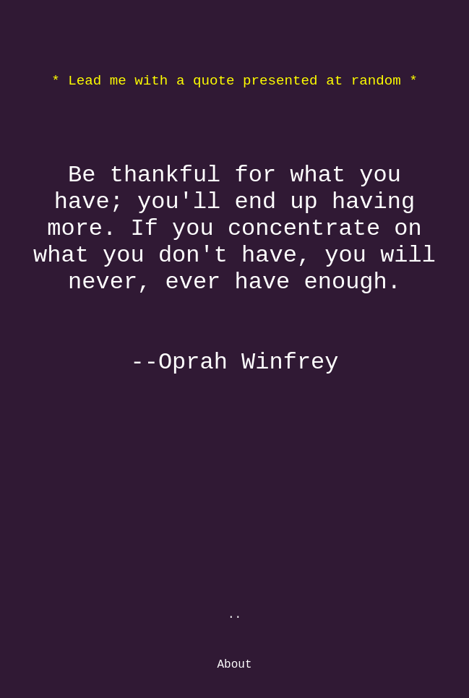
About (234, 664)
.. (234, 614)
